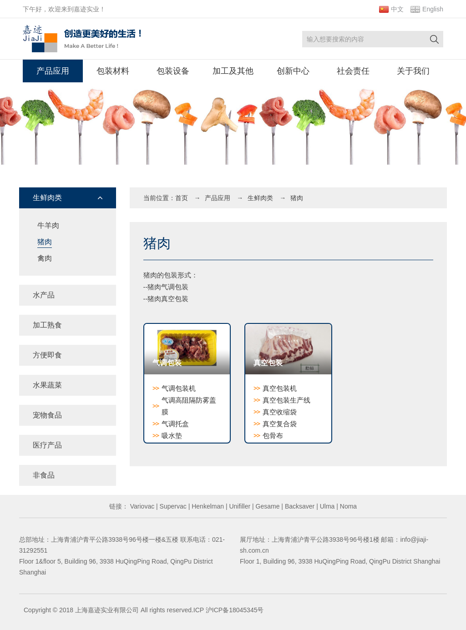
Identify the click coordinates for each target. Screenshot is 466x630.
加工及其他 (233, 71)
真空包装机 (280, 388)
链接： (118, 506)
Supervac (172, 506)
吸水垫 (172, 435)
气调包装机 (179, 388)
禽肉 (44, 258)
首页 (181, 198)
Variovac (141, 506)
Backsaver (298, 506)
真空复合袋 (280, 424)
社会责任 (353, 71)
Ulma (326, 506)
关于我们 (413, 71)
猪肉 (44, 242)
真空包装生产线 (286, 400)
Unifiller (239, 506)
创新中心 (293, 71)
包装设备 (173, 71)
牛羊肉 (48, 225)
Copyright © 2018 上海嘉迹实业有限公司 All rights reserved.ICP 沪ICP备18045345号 (143, 610)
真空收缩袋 (280, 412)
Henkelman (207, 506)
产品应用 (52, 71)
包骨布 (273, 435)
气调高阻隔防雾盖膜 (189, 406)
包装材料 (112, 71)
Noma (347, 506)
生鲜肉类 (260, 198)
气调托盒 (175, 424)
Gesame (267, 506)
